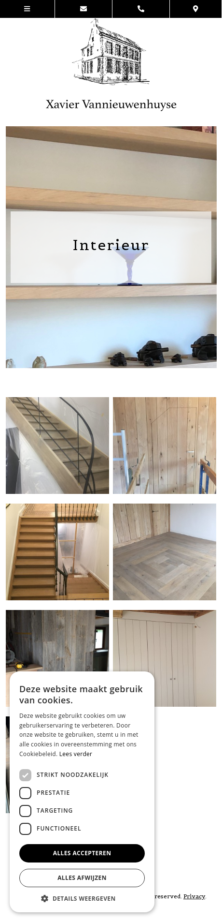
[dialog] (82, 791)
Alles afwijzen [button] (82, 878)
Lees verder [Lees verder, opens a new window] (76, 754)
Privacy (194, 896)
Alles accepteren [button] (82, 853)
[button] (82, 898)
